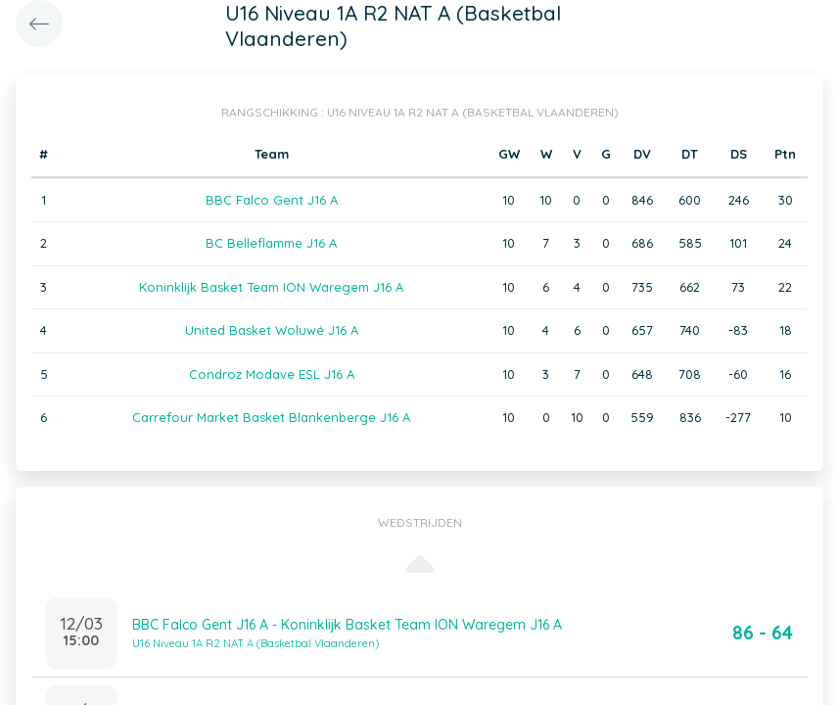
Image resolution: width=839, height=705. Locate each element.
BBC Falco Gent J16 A (272, 200)
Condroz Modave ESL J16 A (271, 374)
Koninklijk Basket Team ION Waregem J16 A (271, 287)
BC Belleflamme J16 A (271, 243)
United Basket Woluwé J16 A (271, 330)
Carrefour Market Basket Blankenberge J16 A (271, 417)
